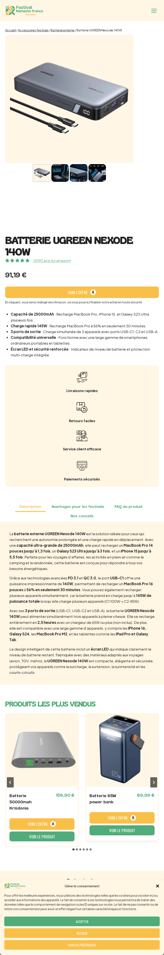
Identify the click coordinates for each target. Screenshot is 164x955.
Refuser (82, 933)
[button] (157, 886)
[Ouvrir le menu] (154, 10)
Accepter (82, 921)
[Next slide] (103, 173)
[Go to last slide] (35, 173)
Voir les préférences (82, 945)
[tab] (30, 507)
